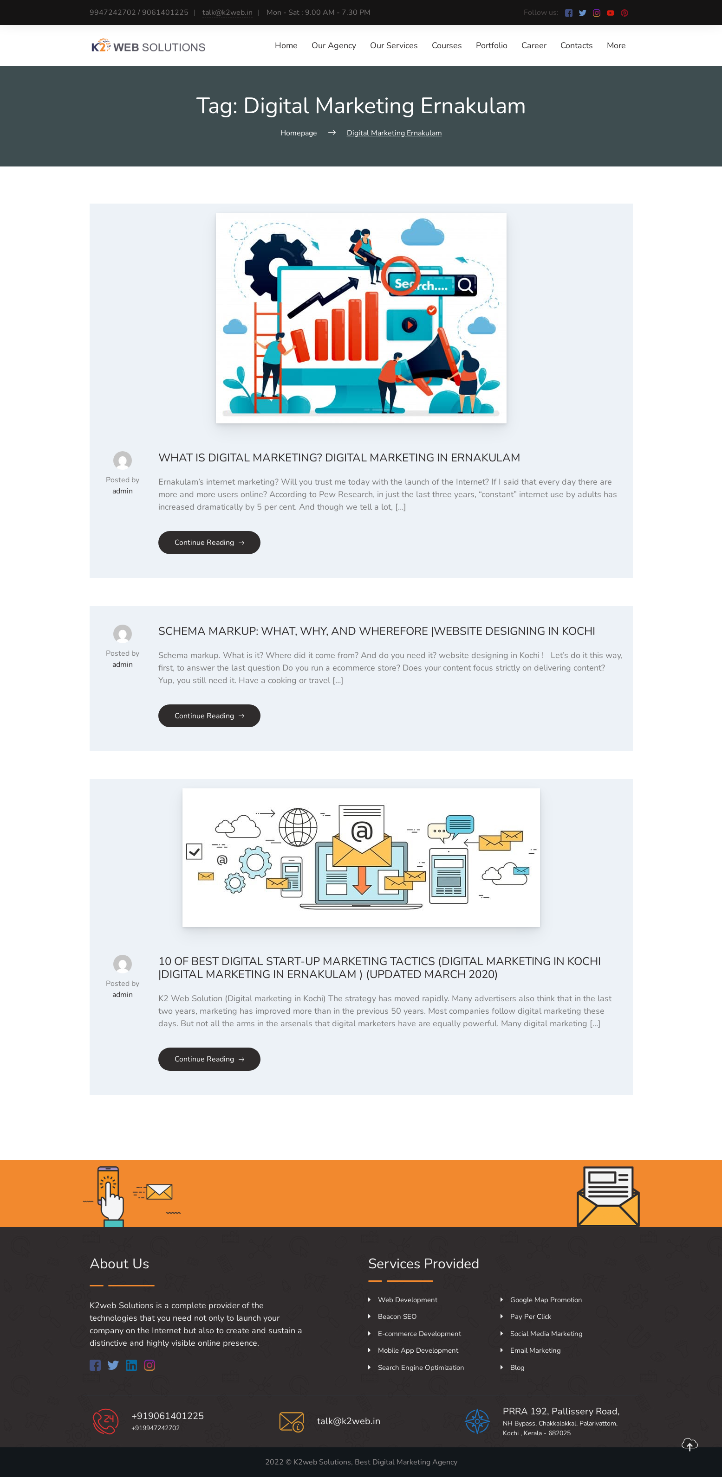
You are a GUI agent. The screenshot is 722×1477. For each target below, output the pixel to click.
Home (286, 45)
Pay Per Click (526, 1316)
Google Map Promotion (541, 1299)
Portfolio (491, 45)
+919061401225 (167, 1416)
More (616, 45)
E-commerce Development (414, 1333)
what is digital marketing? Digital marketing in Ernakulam (339, 457)
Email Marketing (531, 1350)
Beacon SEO (392, 1316)
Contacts (576, 45)
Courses (447, 45)
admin (122, 491)
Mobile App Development (413, 1350)
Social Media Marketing (542, 1333)
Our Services (394, 45)
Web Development (402, 1299)
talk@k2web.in (227, 12)
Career (533, 45)
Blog (513, 1367)
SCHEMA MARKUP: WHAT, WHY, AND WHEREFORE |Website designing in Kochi (376, 631)
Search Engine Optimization (416, 1367)
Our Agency (334, 45)
